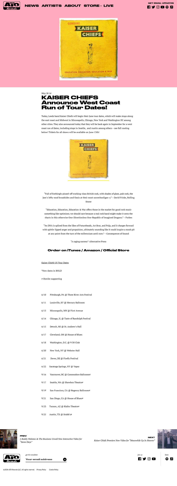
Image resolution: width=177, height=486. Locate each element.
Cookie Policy (53, 470)
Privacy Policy (41, 470)
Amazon (92, 250)
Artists (52, 5)
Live (108, 5)
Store (91, 5)
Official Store (115, 250)
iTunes (74, 250)
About (72, 5)
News (32, 5)
